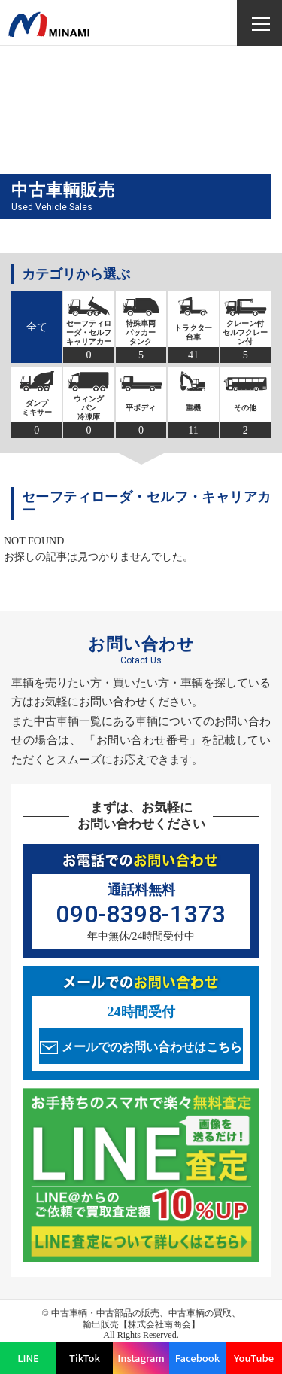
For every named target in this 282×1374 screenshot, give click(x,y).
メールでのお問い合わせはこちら (152, 1046)
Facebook (197, 1358)
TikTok (84, 1358)
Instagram (140, 1358)
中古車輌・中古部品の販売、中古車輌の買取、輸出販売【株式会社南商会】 (146, 1318)
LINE (28, 1358)
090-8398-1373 (141, 914)
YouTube (254, 1358)
